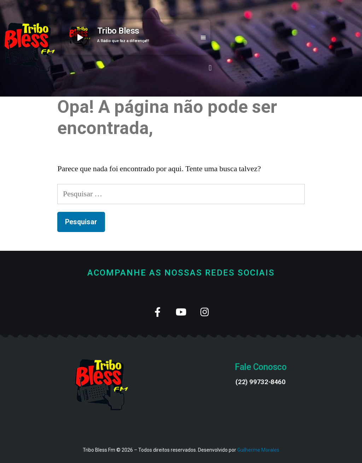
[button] (210, 68)
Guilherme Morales (258, 450)
